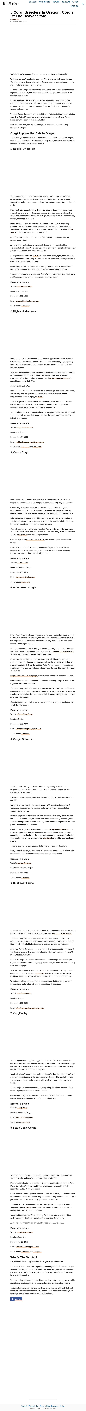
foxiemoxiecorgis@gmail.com (27, 1247)
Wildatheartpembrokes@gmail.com (30, 1008)
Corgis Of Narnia (24, 863)
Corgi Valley (22, 1108)
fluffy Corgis (39, 973)
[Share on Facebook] (16, 1299)
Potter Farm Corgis (25, 714)
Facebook (25, 306)
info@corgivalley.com (24, 1117)
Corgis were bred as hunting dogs (23, 676)
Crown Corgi (22, 563)
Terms (42, 1406)
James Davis (15, 19)
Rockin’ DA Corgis (24, 286)
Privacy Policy (34, 1406)
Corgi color (22, 535)
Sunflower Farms (24, 993)
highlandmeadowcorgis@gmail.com (30, 442)
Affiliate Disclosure (51, 1406)
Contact (62, 1406)
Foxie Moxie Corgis (25, 1232)
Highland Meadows (25, 427)
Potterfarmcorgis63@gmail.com (28, 729)
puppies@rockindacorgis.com (27, 301)
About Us (24, 1406)
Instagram (37, 447)
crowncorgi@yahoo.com (25, 577)
